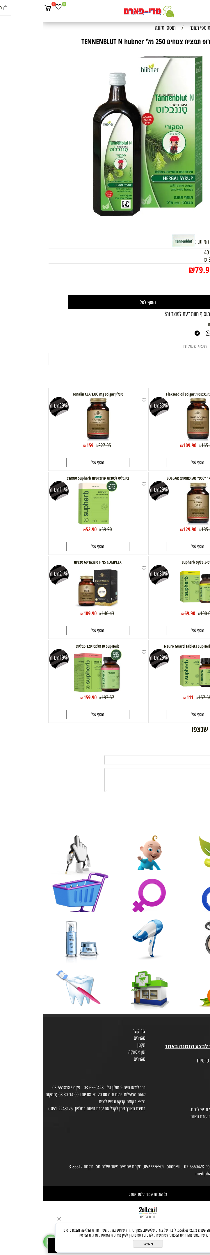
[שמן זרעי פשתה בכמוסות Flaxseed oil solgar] (155, 438)
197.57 (65, 697)
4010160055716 (176, 252)
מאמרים (97, 1038)
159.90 (47, 697)
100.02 (163, 613)
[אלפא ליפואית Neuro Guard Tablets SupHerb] (155, 690)
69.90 (147, 613)
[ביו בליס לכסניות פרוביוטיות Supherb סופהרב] (54, 522)
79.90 (161, 270)
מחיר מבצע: (187, 270)
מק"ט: (198, 252)
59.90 (64, 529)
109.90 (147, 445)
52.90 (48, 529)
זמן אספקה (94, 1052)
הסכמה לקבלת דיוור (193, 1075)
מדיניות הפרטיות (45, 1235)
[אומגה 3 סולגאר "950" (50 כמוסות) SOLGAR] (155, 522)
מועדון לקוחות (197, 1032)
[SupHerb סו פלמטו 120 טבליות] (55, 690)
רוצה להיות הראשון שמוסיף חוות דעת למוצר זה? (163, 313)
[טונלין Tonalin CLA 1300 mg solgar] (55, 438)
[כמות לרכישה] (189, 285)
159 (47, 445)
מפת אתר (200, 1054)
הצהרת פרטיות (196, 1068)
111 (147, 697)
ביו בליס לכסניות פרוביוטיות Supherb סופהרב (55, 478)
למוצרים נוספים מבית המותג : (178, 241)
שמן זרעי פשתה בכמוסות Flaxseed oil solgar (154, 394)
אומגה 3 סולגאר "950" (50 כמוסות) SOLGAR (155, 478)
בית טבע (201, 1039)
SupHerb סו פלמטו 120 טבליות (54, 646)
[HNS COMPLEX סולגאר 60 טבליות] (55, 606)
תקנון (99, 1045)
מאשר (105, 1244)
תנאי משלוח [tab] (152, 346)
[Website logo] (105, 11)
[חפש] (194, 8)
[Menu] (204, 8)
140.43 (65, 613)
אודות (204, 1025)
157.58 (162, 697)
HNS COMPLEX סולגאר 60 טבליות (55, 562)
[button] (154, 462)
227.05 (62, 445)
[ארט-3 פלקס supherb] (155, 606)
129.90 (147, 529)
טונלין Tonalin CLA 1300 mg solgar (55, 394)
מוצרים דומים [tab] (186, 346)
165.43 (165, 445)
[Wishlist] (15, 8)
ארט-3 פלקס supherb (154, 562)
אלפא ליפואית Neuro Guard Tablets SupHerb (154, 646)
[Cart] (5, 8)
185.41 (165, 529)
